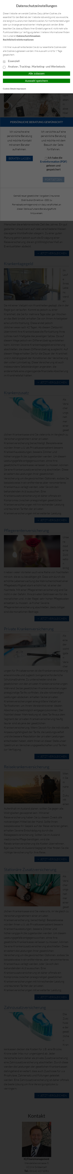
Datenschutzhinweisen (28, 35)
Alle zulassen (36, 73)
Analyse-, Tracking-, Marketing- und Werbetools (34, 66)
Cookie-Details (9, 88)
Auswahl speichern (36, 80)
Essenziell (11, 61)
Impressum (21, 88)
